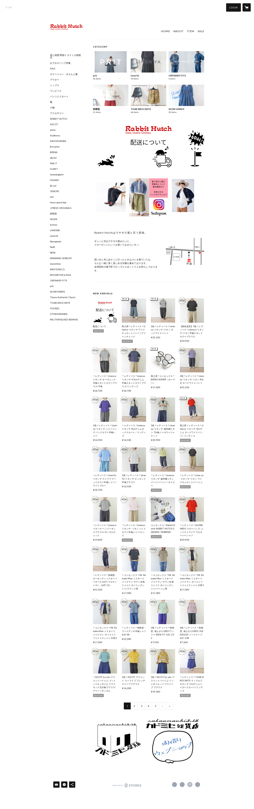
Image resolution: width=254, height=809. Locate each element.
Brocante (55, 147)
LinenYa (54, 236)
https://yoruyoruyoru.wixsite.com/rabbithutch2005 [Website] (197, 784)
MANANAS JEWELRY (61, 258)
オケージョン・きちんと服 (64, 74)
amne (53, 130)
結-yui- (53, 186)
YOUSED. (55, 308)
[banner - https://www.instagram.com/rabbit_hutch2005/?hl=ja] (64, 45)
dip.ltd (53, 158)
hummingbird (56, 174)
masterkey (55, 264)
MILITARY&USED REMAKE (64, 319)
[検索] (7, 7)
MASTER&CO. (57, 269)
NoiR (52, 247)
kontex (53, 225)
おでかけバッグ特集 (60, 63)
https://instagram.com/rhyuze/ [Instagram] (189, 784)
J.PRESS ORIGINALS (60, 208)
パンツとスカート (59, 96)
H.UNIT (54, 169)
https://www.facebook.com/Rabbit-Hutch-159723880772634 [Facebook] (174, 784)
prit (52, 286)
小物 (52, 107)
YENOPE (54, 191)
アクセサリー (57, 113)
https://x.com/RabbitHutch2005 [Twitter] (182, 784)
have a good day (58, 202)
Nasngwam (55, 241)
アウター (54, 80)
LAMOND (55, 230)
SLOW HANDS (57, 292)
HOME (165, 31)
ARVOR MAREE (58, 141)
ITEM (190, 31)
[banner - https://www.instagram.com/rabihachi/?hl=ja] (64, 50)
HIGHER (54, 180)
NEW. (53, 253)
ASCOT (54, 124)
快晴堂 (53, 213)
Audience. (55, 135)
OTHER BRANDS (59, 314)
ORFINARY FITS (58, 280)
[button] (233, 7)
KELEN (53, 219)
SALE (52, 68)
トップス (54, 85)
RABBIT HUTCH (58, 119)
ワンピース (55, 91)
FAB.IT (53, 163)
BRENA (54, 152)
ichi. (52, 197)
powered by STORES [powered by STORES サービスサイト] (127, 787)
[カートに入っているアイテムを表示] (247, 7)
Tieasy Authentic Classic (63, 297)
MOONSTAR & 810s (60, 275)
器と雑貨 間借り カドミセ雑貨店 (65, 56)
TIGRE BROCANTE (60, 303)
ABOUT (178, 31)
